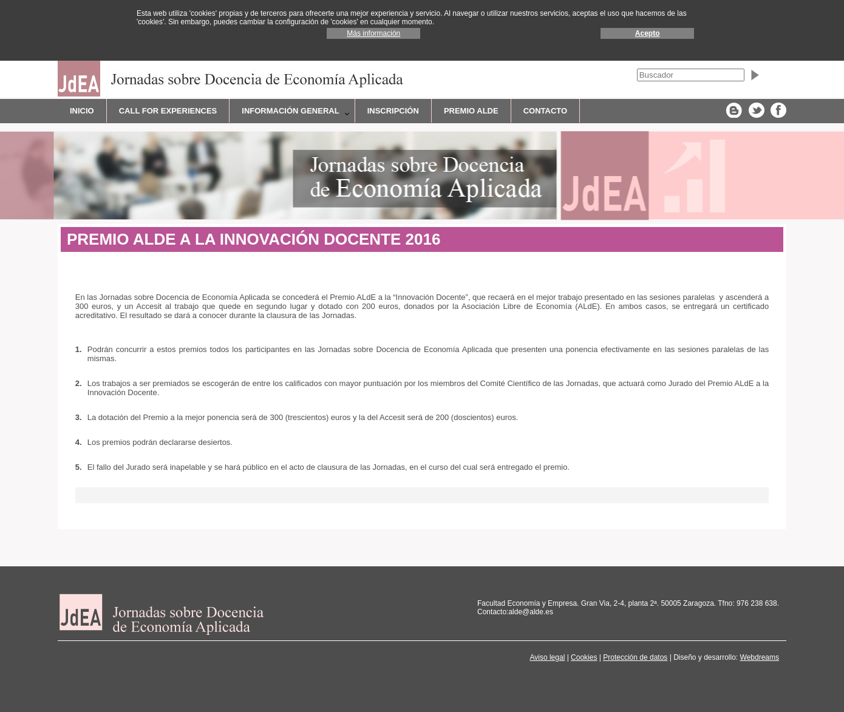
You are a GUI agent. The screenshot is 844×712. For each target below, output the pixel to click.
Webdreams (759, 657)
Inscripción (393, 110)
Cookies (584, 657)
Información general (290, 110)
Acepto (647, 33)
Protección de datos (635, 657)
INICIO (82, 110)
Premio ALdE (471, 110)
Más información (373, 33)
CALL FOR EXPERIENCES (168, 110)
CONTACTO (545, 110)
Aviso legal (547, 657)
